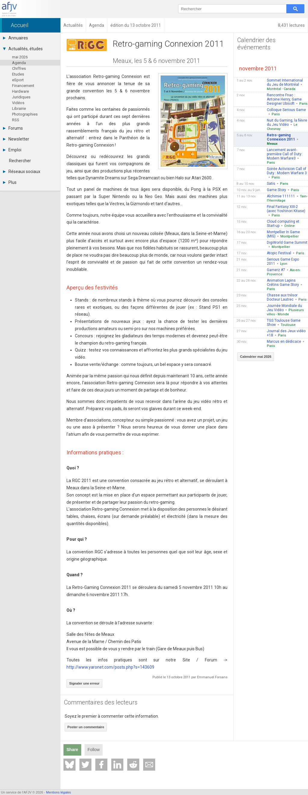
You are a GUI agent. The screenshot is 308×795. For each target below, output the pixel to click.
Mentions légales (58, 792)
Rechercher (20, 160)
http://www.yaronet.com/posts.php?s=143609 (110, 667)
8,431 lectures (291, 25)
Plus (10, 182)
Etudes (18, 74)
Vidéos (18, 103)
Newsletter (16, 139)
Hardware (20, 91)
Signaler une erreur (84, 683)
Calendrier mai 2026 (255, 356)
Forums (13, 128)
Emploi (12, 149)
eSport (18, 80)
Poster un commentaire (85, 727)
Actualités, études (23, 48)
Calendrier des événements (256, 43)
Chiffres (19, 68)
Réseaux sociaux (21, 171)
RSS (15, 120)
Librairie (19, 108)
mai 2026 (20, 57)
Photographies (25, 114)
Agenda (19, 62)
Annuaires (15, 38)
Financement (23, 85)
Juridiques (21, 97)
